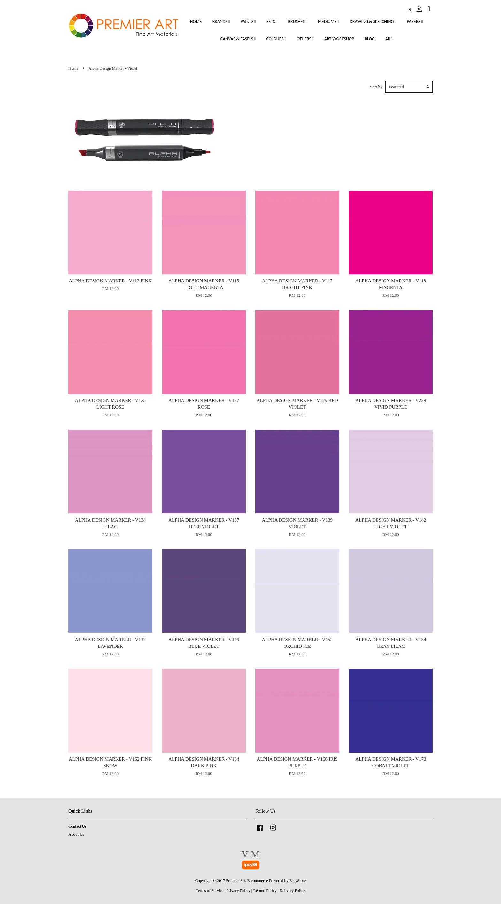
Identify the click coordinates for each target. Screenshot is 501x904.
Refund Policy (264, 890)
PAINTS (248, 21)
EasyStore (297, 880)
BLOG (369, 39)
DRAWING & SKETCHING (373, 21)
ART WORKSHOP (339, 39)
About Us (76, 834)
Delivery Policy (292, 890)
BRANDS (221, 21)
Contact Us (77, 826)
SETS (271, 21)
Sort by (376, 86)
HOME (196, 21)
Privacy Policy (238, 890)
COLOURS (276, 39)
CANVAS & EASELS (238, 39)
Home (73, 68)
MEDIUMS (328, 21)
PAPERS (415, 21)
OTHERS (305, 39)
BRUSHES (297, 21)
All (388, 39)
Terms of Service (210, 890)
